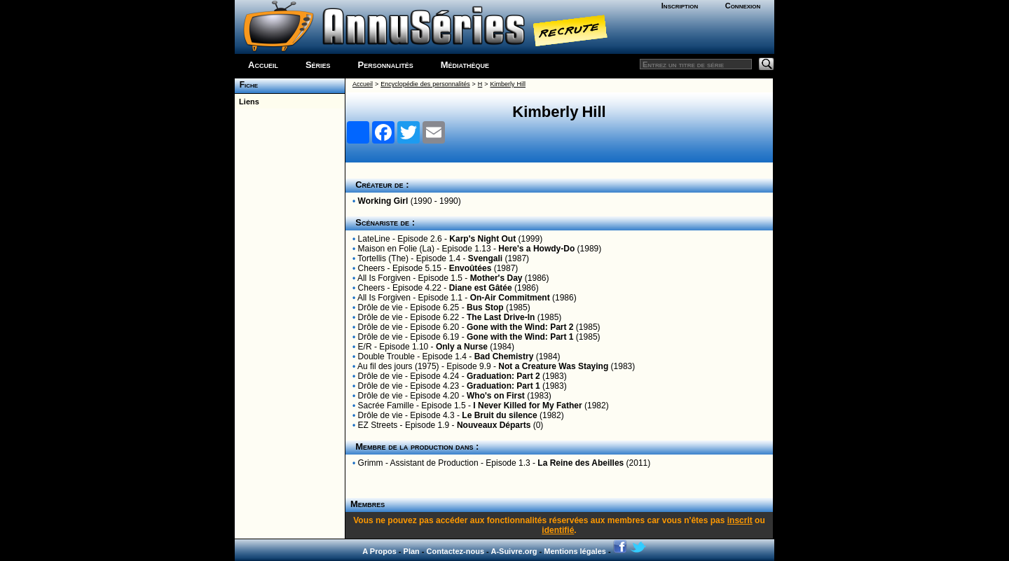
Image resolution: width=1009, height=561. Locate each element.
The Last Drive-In (501, 317)
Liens (247, 101)
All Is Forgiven (384, 278)
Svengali (485, 258)
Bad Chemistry (504, 356)
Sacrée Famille (386, 405)
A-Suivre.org (513, 551)
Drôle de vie (380, 307)
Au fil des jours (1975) (398, 366)
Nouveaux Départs (493, 425)
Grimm (370, 463)
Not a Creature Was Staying (553, 366)
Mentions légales (575, 551)
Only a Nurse (462, 347)
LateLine (374, 239)
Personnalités (385, 65)
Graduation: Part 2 (503, 376)
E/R (365, 347)
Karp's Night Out (482, 239)
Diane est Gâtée (480, 288)
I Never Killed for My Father (527, 405)
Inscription (679, 5)
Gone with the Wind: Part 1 (520, 337)
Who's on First (496, 396)
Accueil (263, 65)
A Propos (379, 551)
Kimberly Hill (508, 84)
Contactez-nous (456, 551)
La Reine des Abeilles (580, 463)
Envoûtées (470, 268)
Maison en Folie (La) (396, 249)
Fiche (246, 85)
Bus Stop (485, 307)
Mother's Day (496, 278)
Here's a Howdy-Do (536, 249)
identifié (558, 530)
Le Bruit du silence (499, 415)
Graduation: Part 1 (503, 386)
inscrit (740, 520)
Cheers (371, 268)
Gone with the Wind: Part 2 (520, 327)
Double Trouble (386, 356)
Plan (412, 551)
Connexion (743, 5)
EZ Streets (378, 425)
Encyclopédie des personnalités (424, 84)
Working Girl (383, 201)
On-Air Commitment (510, 298)
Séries (318, 65)
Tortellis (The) (383, 258)
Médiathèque (465, 65)
